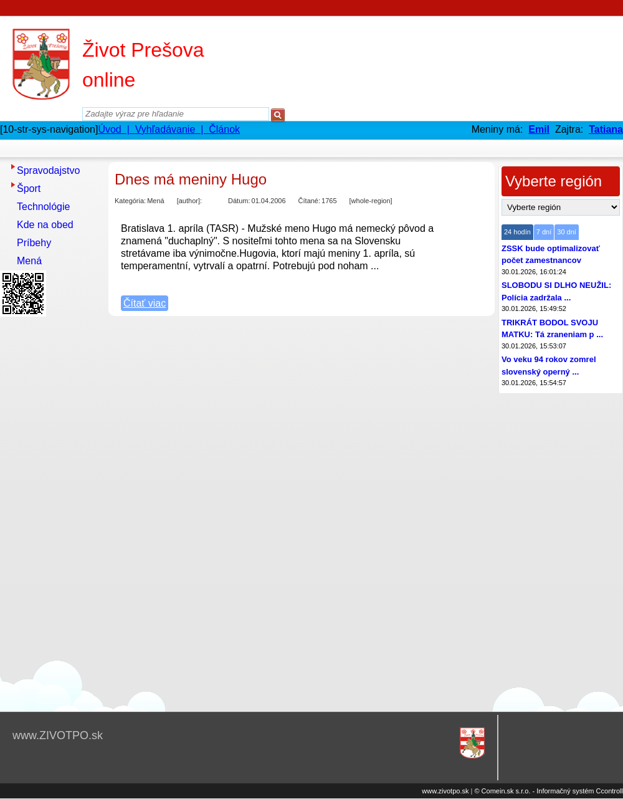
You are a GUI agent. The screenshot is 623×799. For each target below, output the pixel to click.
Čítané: (309, 200)
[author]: (189, 200)
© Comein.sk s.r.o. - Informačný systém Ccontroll (548, 791)
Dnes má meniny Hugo (191, 179)
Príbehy (34, 242)
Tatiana (606, 129)
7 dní (543, 232)
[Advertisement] (50, 508)
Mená (29, 261)
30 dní (566, 232)
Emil (538, 129)
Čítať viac (144, 303)
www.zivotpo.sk (445, 791)
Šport (28, 188)
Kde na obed (45, 224)
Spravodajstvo (48, 170)
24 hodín (517, 232)
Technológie (43, 206)
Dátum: (239, 200)
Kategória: (130, 200)
